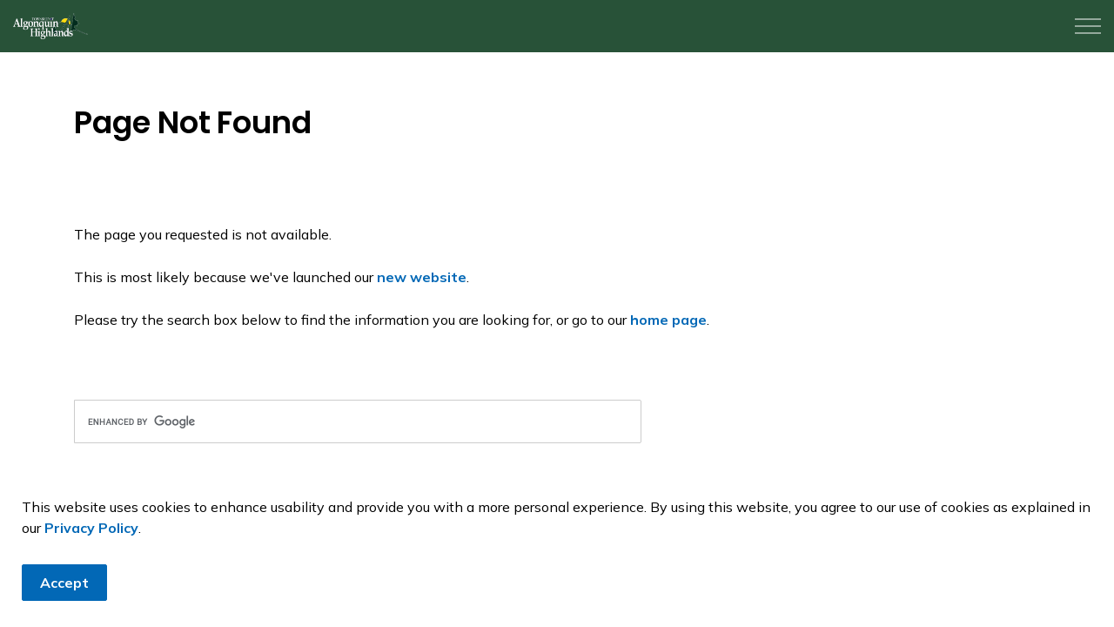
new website (421, 277)
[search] (357, 421)
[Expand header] (1088, 26)
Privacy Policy (91, 536)
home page (668, 319)
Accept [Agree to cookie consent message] (64, 591)
